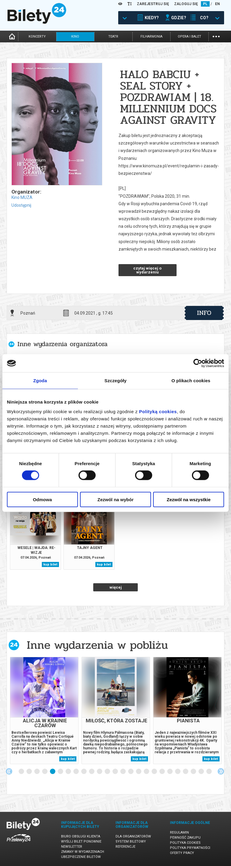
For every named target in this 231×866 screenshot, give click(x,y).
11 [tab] (100, 772)
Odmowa (42, 499)
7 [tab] (69, 772)
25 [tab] (209, 772)
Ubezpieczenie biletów (81, 857)
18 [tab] (155, 772)
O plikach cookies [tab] (190, 380)
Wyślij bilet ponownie (81, 841)
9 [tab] (84, 772)
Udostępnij (21, 205)
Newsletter (71, 847)
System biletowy (131, 841)
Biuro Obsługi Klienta (80, 836)
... (216, 36)
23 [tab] (194, 772)
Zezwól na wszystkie (189, 499)
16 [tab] (139, 772)
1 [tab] (22, 772)
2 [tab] (29, 772)
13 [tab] (115, 772)
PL (205, 4)
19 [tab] (162, 772)
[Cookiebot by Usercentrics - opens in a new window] (197, 363)
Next (220, 771)
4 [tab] (45, 772)
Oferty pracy (182, 853)
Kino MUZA (21, 197)
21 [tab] (178, 772)
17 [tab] (147, 772)
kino (75, 36)
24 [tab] (202, 772)
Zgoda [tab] (40, 380)
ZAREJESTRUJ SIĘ (153, 4)
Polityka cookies (185, 843)
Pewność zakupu (185, 838)
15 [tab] (131, 772)
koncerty (37, 36)
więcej (115, 587)
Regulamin (179, 832)
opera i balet (189, 36)
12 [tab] (108, 772)
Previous (9, 771)
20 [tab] (170, 772)
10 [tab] (92, 772)
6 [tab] (61, 772)
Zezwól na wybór (115, 499)
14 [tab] (123, 772)
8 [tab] (76, 772)
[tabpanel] (44, 710)
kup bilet (50, 564)
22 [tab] (186, 772)
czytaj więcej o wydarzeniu (147, 270)
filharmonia (151, 36)
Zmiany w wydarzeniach (82, 852)
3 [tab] (37, 772)
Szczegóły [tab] (115, 380)
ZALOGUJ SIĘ (186, 4)
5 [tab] (53, 772)
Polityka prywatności (190, 848)
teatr (113, 36)
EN (217, 4)
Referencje (125, 847)
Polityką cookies (158, 411)
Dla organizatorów (133, 836)
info (204, 313)
